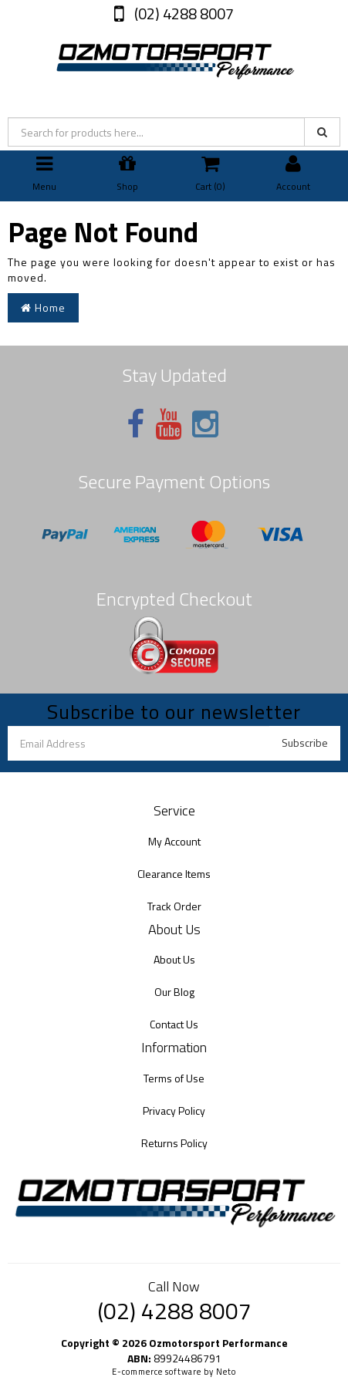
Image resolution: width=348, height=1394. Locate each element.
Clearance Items (174, 874)
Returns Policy (174, 1143)
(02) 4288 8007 (182, 13)
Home (43, 307)
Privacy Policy (174, 1110)
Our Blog (174, 992)
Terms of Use (174, 1078)
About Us (174, 959)
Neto (226, 1371)
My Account (174, 841)
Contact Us (174, 1024)
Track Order (174, 906)
